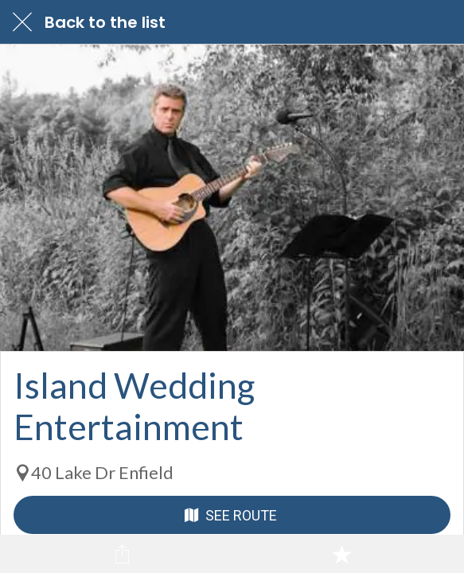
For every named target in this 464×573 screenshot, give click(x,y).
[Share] (122, 554)
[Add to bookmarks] (341, 554)
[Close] (22, 22)
